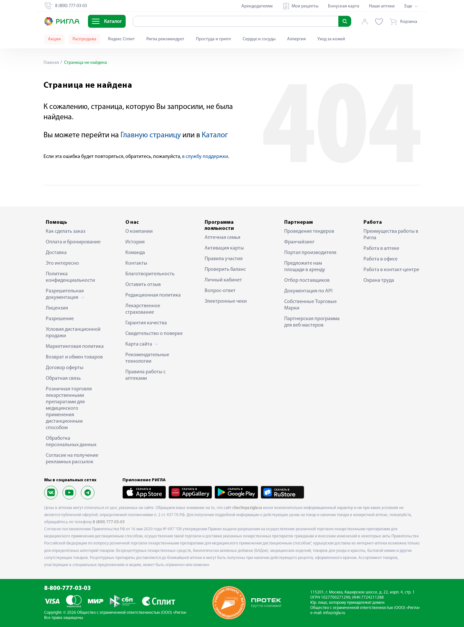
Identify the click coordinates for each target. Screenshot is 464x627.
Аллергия (296, 39)
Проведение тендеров (309, 231)
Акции (54, 39)
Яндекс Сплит (121, 39)
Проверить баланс (225, 269)
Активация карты (224, 248)
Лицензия (57, 308)
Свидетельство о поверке (154, 333)
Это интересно (62, 263)
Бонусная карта (343, 6)
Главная (51, 62)
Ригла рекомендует (165, 39)
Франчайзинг (299, 242)
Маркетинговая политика (75, 346)
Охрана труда (378, 280)
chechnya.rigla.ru (247, 508)
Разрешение (60, 318)
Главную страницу (151, 135)
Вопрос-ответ (220, 290)
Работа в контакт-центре (391, 269)
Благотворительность (150, 274)
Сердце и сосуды (259, 39)
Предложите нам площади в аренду (304, 266)
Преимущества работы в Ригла (390, 234)
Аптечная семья (222, 237)
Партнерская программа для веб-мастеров (312, 322)
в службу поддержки (205, 156)
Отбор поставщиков (307, 280)
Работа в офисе (380, 259)
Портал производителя (310, 252)
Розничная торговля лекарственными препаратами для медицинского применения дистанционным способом (69, 408)
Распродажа (84, 39)
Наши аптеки (382, 6)
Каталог (215, 135)
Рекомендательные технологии (147, 358)
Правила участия (224, 258)
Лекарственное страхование (142, 309)
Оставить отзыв (143, 284)
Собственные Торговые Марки (310, 305)
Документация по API (308, 291)
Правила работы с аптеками (145, 375)
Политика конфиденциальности (70, 277)
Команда (135, 252)
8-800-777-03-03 (67, 588)
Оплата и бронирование (73, 242)
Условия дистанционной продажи (73, 332)
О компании (139, 231)
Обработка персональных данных (71, 441)
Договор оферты (64, 367)
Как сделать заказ (65, 231)
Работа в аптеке (381, 248)
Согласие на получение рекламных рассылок (72, 459)
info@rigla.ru (334, 613)
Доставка (56, 252)
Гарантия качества (146, 323)
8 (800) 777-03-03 (109, 522)
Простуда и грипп (213, 39)
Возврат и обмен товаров (74, 357)
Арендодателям (257, 6)
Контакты (136, 263)
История (135, 242)
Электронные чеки (226, 301)
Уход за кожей (331, 39)
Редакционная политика (153, 295)
